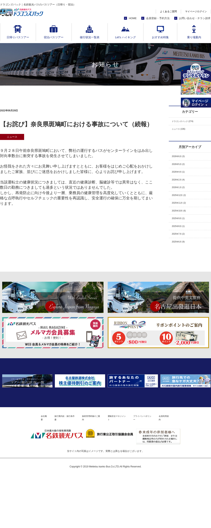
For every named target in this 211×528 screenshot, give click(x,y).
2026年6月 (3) (181, 160)
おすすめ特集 (160, 37)
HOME (133, 18)
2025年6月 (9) (181, 263)
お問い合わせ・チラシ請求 (194, 18)
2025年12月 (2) (182, 207)
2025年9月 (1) (181, 235)
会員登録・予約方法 (158, 18)
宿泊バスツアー (54, 37)
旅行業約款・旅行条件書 (48, 469)
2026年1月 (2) (181, 198)
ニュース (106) (182, 131)
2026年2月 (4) (181, 188)
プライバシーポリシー (159, 469)
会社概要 (19, 469)
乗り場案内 (194, 37)
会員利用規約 (189, 469)
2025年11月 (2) (182, 216)
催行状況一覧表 (89, 37)
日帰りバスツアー (18, 37)
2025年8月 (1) (181, 244)
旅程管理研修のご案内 (86, 469)
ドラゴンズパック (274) (188, 122)
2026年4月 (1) (181, 179)
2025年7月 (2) (181, 254)
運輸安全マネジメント (122, 469)
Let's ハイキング (125, 37)
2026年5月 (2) (181, 170)
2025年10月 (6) (182, 226)
